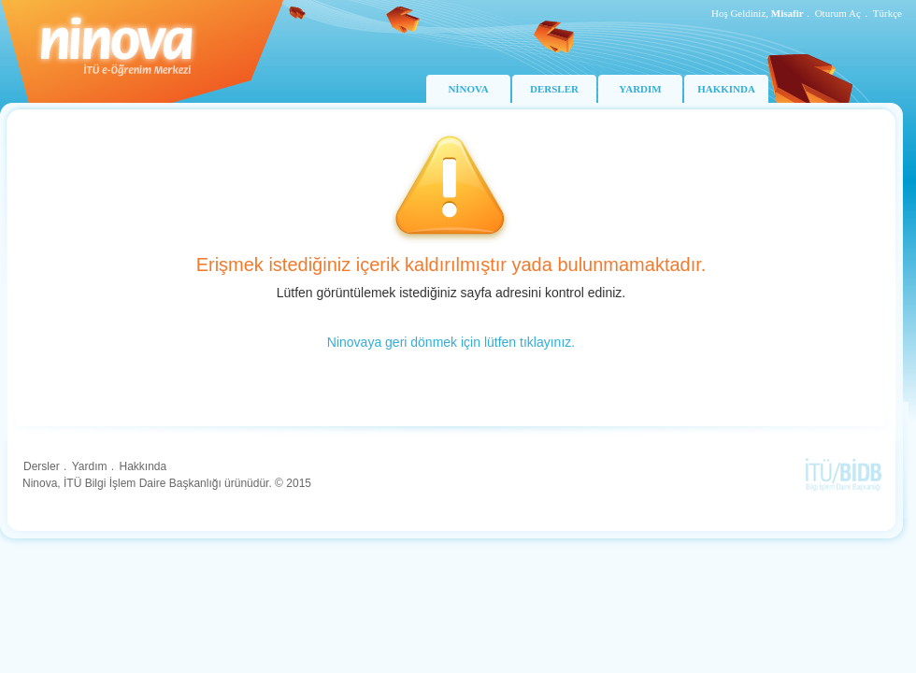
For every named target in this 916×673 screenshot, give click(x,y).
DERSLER (554, 88)
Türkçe (887, 13)
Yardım (89, 466)
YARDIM (640, 88)
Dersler (41, 466)
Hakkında (142, 466)
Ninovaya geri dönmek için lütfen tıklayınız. (451, 342)
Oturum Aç (838, 13)
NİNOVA (468, 88)
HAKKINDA (726, 88)
